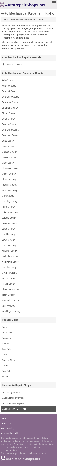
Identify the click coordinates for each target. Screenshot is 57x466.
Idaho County (8, 207)
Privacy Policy (7, 428)
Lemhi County (8, 234)
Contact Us (6, 423)
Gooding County (9, 201)
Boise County (8, 119)
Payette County (9, 278)
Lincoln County (9, 245)
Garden (5, 365)
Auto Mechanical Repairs (14, 409)
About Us (5, 418)
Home (5, 19)
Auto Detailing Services (13, 398)
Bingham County (10, 108)
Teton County (8, 295)
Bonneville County (10, 130)
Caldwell (6, 354)
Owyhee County (9, 273)
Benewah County (10, 102)
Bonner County (9, 124)
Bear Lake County (10, 97)
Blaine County (8, 113)
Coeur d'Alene (8, 360)
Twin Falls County (10, 300)
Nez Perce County (10, 262)
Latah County (8, 229)
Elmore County (9, 179)
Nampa (5, 343)
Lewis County (8, 240)
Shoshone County (10, 289)
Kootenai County (10, 223)
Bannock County (10, 91)
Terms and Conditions (11, 433)
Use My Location (12, 64)
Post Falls (6, 371)
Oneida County (9, 267)
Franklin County (9, 185)
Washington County (11, 311)
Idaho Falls (7, 332)
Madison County (9, 251)
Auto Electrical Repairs (13, 403)
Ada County (7, 80)
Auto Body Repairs (11, 392)
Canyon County (9, 146)
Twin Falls (6, 349)
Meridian (6, 376)
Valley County (8, 306)
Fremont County (9, 190)
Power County (8, 284)
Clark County (8, 163)
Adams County (9, 86)
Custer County (9, 174)
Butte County (8, 141)
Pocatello (6, 338)
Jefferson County (10, 212)
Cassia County (9, 157)
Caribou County (9, 152)
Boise (4, 327)
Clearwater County (11, 168)
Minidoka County (10, 256)
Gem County (8, 196)
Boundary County (10, 135)
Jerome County (9, 218)
